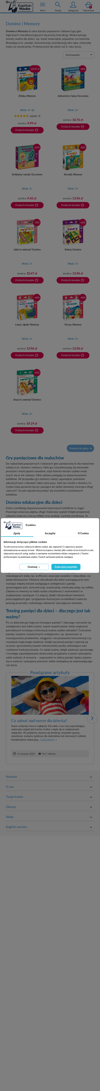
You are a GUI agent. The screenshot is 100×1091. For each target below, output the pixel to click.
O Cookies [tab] (83, 533)
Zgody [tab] (16, 533)
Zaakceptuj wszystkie (66, 566)
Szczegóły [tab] (50, 533)
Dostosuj (34, 566)
